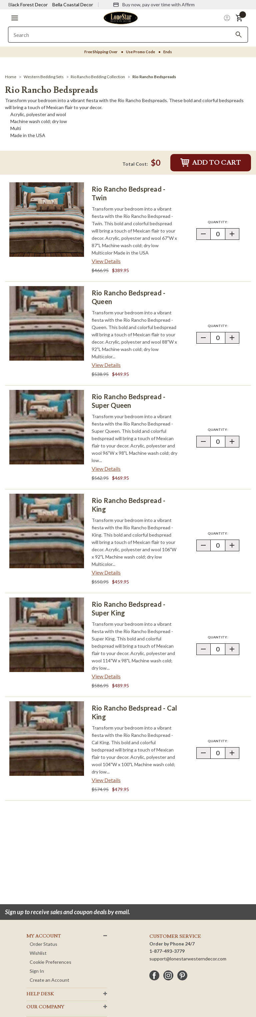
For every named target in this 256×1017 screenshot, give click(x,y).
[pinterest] (182, 975)
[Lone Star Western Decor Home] (120, 17)
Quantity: (223, 222)
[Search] (238, 34)
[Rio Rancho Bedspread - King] (46, 531)
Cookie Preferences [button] (50, 962)
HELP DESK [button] (40, 994)
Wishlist (38, 953)
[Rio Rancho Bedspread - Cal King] (46, 738)
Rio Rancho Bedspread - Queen (128, 297)
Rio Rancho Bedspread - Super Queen (128, 401)
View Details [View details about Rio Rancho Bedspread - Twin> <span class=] (106, 261)
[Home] (10, 76)
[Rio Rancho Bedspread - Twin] (46, 219)
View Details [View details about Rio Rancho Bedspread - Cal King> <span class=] (106, 780)
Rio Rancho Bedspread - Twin (128, 193)
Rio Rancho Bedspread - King (128, 504)
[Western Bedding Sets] (44, 76)
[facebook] (154, 975)
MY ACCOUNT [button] (43, 936)
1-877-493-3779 (167, 951)
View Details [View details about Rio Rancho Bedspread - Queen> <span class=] (106, 365)
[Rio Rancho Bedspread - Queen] (46, 323)
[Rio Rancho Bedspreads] (154, 76)
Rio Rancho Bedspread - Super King (128, 608)
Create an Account (49, 980)
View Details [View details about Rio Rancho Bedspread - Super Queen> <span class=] (106, 468)
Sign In (37, 971)
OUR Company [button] (45, 1007)
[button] (14, 18)
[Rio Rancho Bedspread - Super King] (46, 634)
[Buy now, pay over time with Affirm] (154, 4)
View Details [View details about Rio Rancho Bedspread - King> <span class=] (106, 572)
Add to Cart (210, 162)
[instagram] (168, 975)
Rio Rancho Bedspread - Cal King (134, 712)
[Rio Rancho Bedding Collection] (98, 76)
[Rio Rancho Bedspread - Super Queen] (46, 427)
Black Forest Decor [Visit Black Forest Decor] (28, 4)
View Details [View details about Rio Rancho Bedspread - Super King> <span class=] (106, 676)
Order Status (43, 944)
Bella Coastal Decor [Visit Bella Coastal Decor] (72, 4)
